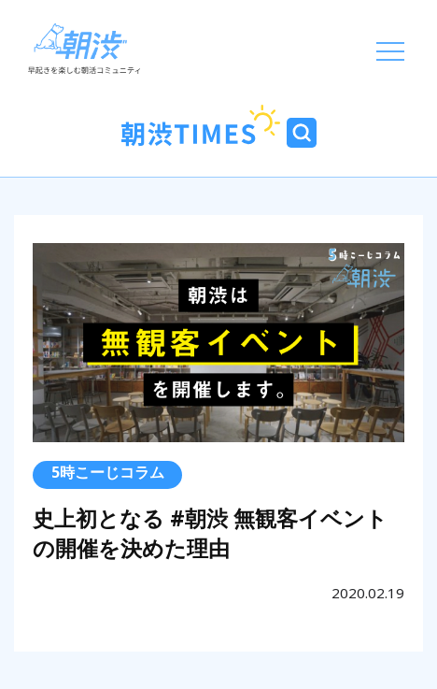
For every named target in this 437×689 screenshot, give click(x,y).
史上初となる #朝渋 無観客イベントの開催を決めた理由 (210, 533)
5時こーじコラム (107, 472)
